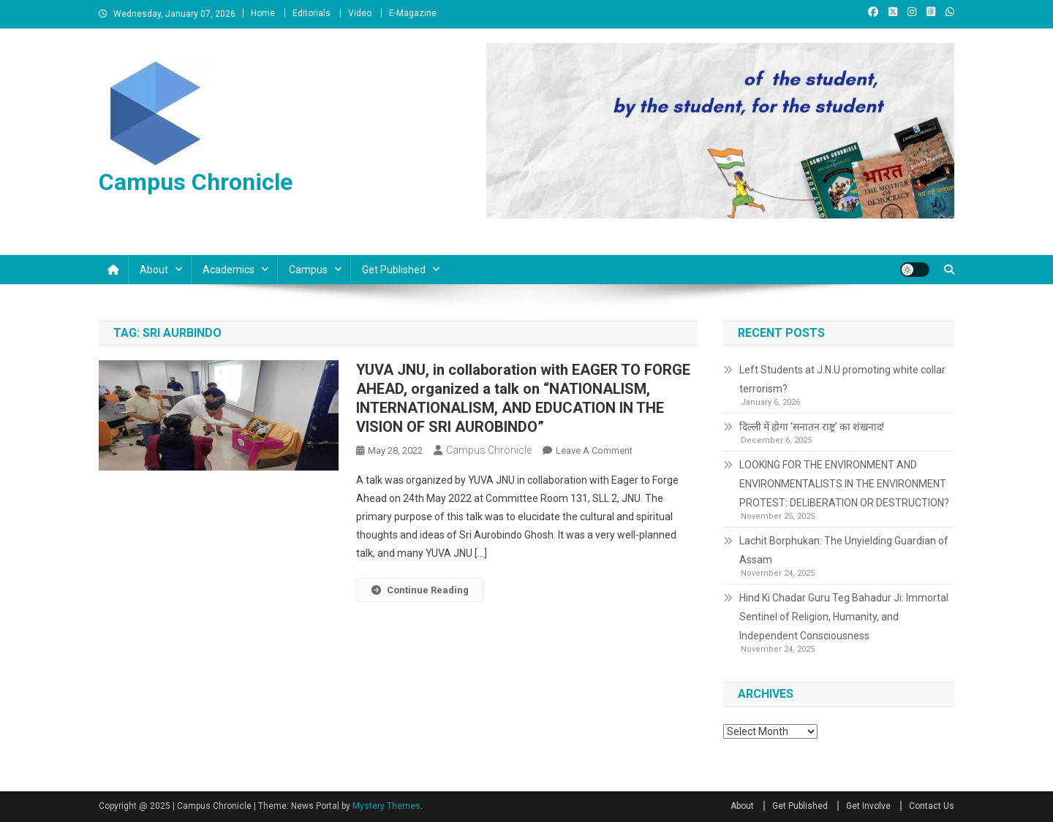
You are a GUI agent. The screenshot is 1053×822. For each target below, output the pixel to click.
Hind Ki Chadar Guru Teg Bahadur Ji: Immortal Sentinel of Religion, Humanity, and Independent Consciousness (843, 617)
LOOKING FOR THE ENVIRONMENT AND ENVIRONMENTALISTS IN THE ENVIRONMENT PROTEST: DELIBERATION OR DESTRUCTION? (844, 484)
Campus (308, 269)
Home (263, 13)
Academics (228, 269)
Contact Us (931, 806)
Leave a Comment (594, 450)
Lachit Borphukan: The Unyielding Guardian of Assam (843, 550)
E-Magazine (413, 13)
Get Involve (868, 806)
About (154, 269)
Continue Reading (420, 590)
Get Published (394, 269)
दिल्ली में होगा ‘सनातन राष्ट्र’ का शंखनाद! (811, 427)
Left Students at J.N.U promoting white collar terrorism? (842, 379)
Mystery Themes (386, 806)
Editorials (311, 13)
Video (359, 13)
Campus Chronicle (195, 182)
